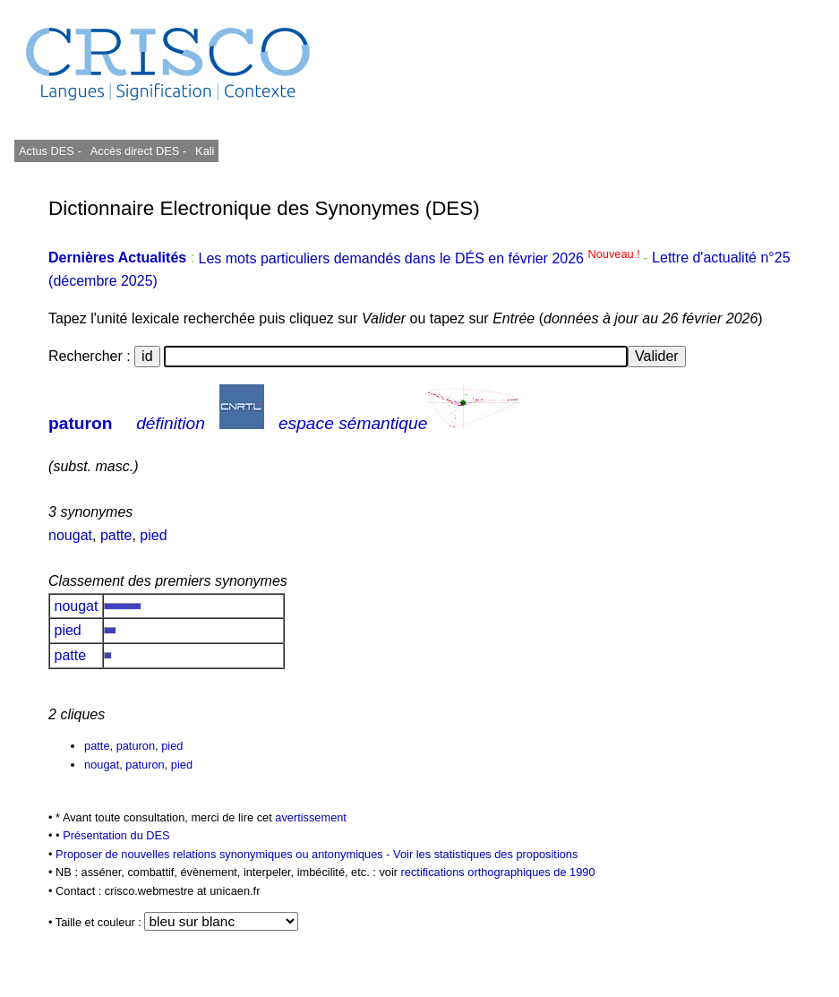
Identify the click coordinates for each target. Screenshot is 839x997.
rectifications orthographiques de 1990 (498, 872)
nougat (70, 535)
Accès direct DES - (138, 151)
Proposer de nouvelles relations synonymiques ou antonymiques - (224, 854)
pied (153, 535)
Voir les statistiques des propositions (485, 854)
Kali (204, 151)
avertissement (311, 817)
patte (116, 535)
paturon (80, 423)
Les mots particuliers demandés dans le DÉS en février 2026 (421, 258)
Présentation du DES (116, 835)
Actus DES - (50, 151)
